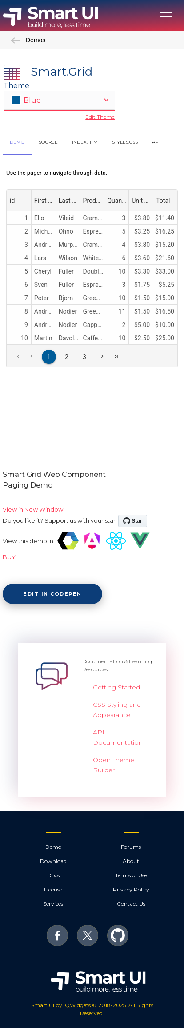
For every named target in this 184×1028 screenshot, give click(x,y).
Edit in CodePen (52, 594)
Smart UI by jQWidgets (61, 1005)
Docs (53, 875)
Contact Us (131, 903)
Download (53, 861)
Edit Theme (100, 116)
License (53, 889)
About (131, 861)
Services (53, 903)
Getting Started (116, 687)
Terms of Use (131, 875)
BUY (9, 556)
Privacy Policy (131, 889)
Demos (28, 40)
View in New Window (33, 509)
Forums (131, 846)
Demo (53, 846)
